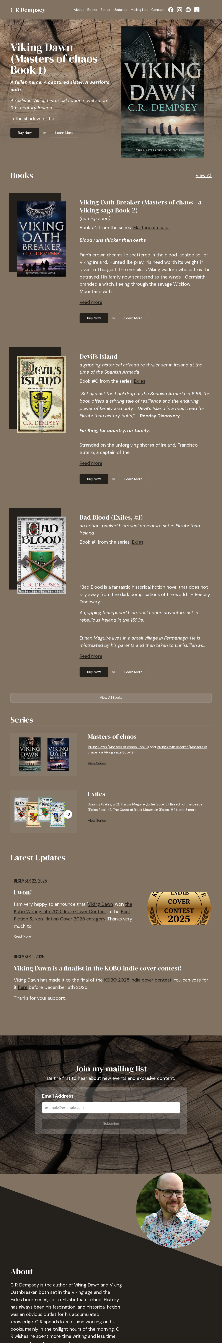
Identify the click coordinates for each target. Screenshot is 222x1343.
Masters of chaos (151, 228)
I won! (23, 892)
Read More (22, 936)
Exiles (139, 381)
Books (92, 9)
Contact (158, 9)
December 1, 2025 (29, 956)
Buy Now (25, 132)
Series (105, 9)
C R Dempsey (28, 10)
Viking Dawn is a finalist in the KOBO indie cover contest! (98, 968)
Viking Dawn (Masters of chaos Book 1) (54, 58)
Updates (120, 9)
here (23, 987)
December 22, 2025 (30, 880)
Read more (91, 302)
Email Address (57, 1096)
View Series (97, 763)
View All (204, 175)
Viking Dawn (100, 904)
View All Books (111, 697)
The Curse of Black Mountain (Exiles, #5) (145, 809)
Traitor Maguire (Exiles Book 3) (145, 804)
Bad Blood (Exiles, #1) (111, 517)
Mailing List (139, 9)
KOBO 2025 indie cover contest (137, 980)
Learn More (64, 132)
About (79, 9)
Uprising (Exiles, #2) (103, 804)
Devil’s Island (99, 356)
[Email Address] (111, 1107)
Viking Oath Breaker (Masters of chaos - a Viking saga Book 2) (141, 206)
